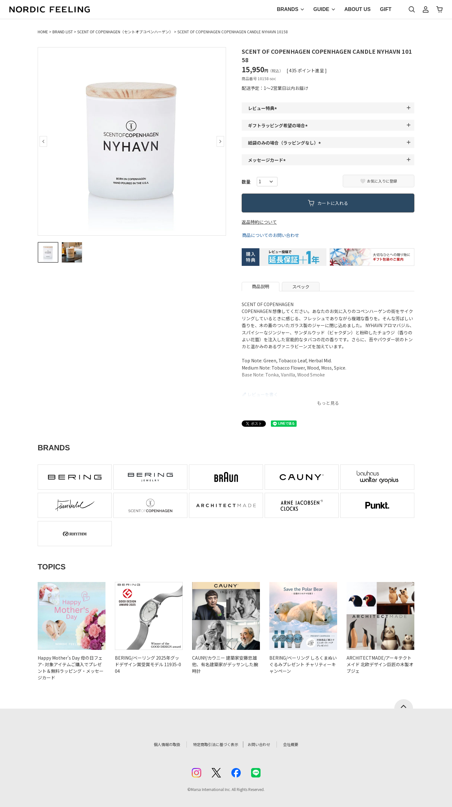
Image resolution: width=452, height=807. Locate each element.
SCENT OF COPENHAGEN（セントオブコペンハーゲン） (125, 31)
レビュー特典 (263, 108)
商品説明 (260, 286)
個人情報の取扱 (158, 744)
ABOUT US (357, 9)
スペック (300, 286)
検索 (412, 9)
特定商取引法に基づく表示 (213, 744)
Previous (43, 141)
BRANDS (287, 9)
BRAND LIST (62, 31)
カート (439, 9)
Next (220, 141)
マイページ (425, 9)
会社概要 (300, 744)
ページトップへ (403, 704)
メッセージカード (268, 160)
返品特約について (259, 222)
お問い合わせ (265, 744)
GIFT (385, 9)
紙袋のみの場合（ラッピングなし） (285, 143)
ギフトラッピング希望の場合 (278, 125)
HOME (43, 31)
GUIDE (321, 9)
